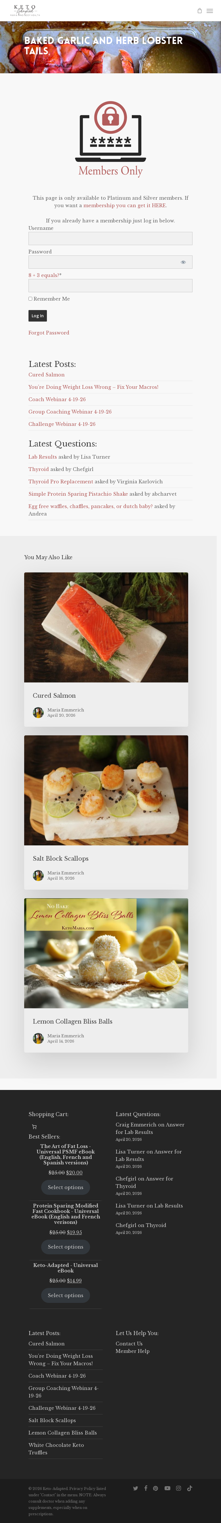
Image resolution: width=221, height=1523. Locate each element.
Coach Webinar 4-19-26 (57, 399)
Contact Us (129, 1344)
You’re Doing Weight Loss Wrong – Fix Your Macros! (93, 387)
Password (40, 252)
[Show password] (183, 262)
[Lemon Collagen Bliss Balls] (106, 975)
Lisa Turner (130, 1152)
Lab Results (42, 457)
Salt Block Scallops (52, 1420)
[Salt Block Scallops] (106, 812)
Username (41, 228)
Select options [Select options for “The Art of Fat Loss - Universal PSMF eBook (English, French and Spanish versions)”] (65, 1187)
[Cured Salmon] (106, 649)
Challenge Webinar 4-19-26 (62, 424)
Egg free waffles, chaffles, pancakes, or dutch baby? (90, 506)
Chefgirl (126, 1179)
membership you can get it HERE (124, 205)
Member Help (133, 1351)
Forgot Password (48, 333)
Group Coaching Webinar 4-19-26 (70, 412)
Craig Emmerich (136, 1125)
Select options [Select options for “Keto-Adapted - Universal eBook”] (65, 1295)
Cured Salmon (46, 375)
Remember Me (49, 299)
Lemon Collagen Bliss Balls (62, 1433)
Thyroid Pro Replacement (60, 481)
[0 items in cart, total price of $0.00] (34, 1126)
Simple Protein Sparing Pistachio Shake (78, 494)
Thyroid (38, 469)
